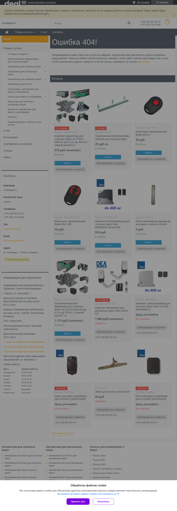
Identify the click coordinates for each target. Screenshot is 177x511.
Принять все (78, 501)
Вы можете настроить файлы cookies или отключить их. (87, 494)
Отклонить (103, 501)
